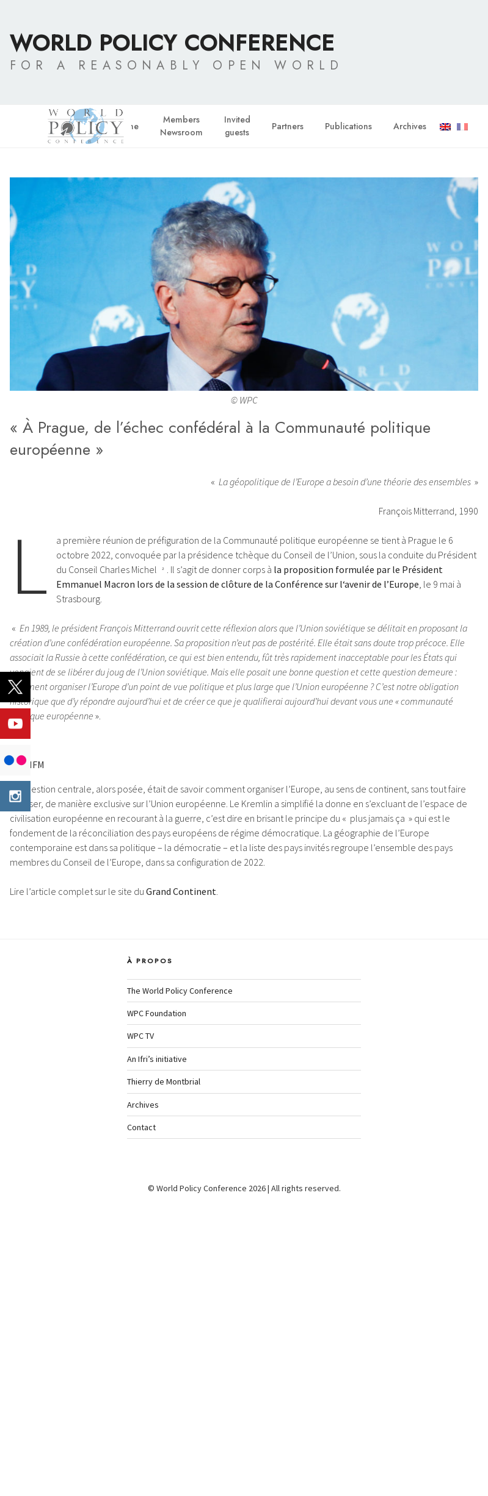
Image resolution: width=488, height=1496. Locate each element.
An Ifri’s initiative (157, 1350)
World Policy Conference (172, 43)
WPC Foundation (156, 1305)
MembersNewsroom (181, 125)
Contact (141, 1419)
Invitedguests (237, 125)
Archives (409, 126)
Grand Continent (181, 1183)
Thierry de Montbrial (163, 1373)
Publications (348, 126)
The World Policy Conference (180, 1282)
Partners (288, 126)
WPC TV (140, 1327)
